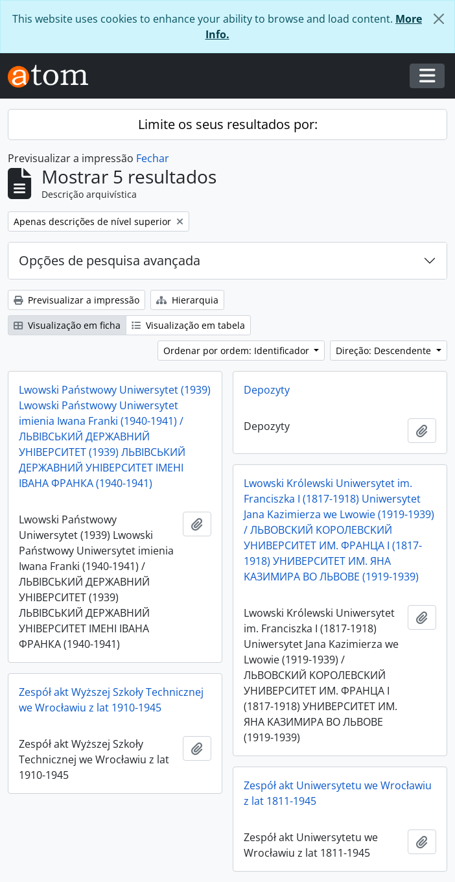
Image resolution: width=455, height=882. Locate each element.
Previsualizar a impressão (76, 300)
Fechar (152, 158)
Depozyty (267, 390)
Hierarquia (187, 300)
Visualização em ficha (67, 325)
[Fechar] (438, 19)
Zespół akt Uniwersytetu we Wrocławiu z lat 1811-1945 (338, 793)
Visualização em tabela (188, 325)
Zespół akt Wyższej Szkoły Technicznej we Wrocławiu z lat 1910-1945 (111, 700)
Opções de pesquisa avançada (109, 260)
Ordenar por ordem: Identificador (237, 350)
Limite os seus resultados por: (228, 124)
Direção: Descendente (385, 350)
